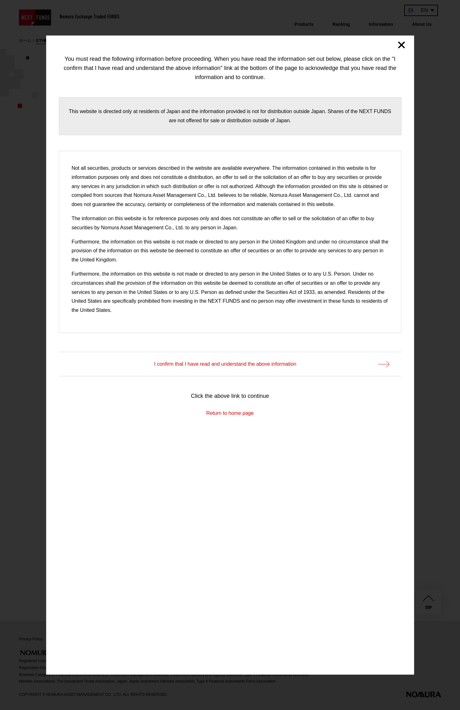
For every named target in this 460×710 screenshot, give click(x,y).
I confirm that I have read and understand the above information (271, 364)
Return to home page (229, 412)
